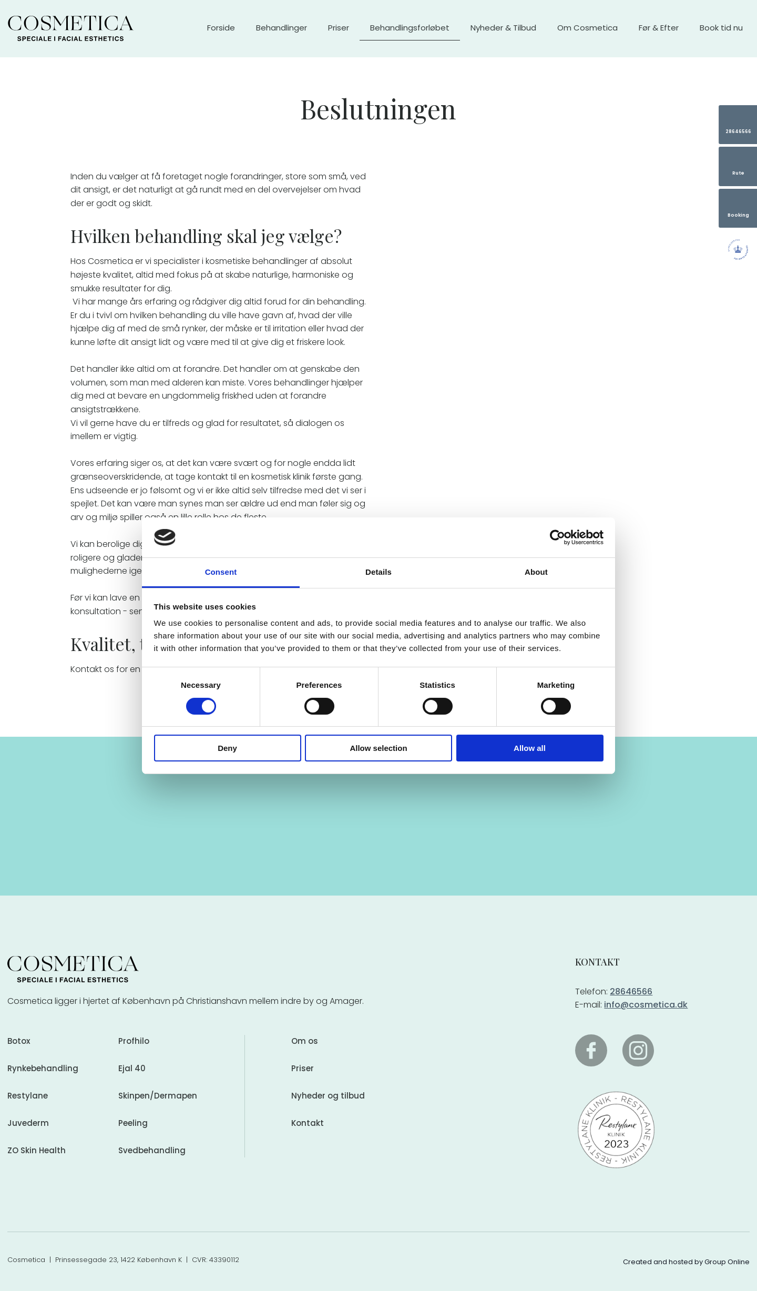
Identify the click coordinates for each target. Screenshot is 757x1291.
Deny (227, 748)
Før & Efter (659, 27)
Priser (338, 27)
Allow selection (378, 748)
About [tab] (536, 571)
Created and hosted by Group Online (686, 1262)
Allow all (530, 748)
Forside (221, 27)
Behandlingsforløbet (409, 27)
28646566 (631, 991)
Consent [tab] (221, 571)
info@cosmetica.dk (646, 1005)
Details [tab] (378, 571)
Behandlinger (281, 27)
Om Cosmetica (587, 27)
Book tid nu (721, 27)
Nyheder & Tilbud (503, 27)
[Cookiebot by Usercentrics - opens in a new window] (557, 537)
